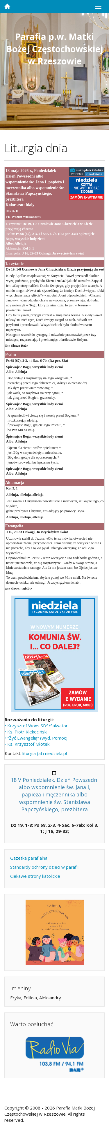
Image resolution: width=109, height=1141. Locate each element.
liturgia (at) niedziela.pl (44, 753)
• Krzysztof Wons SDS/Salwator (36, 726)
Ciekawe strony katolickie (35, 876)
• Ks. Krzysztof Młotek (27, 744)
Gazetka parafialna (28, 858)
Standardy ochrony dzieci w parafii (44, 867)
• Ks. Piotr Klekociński (26, 732)
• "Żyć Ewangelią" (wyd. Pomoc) (36, 738)
